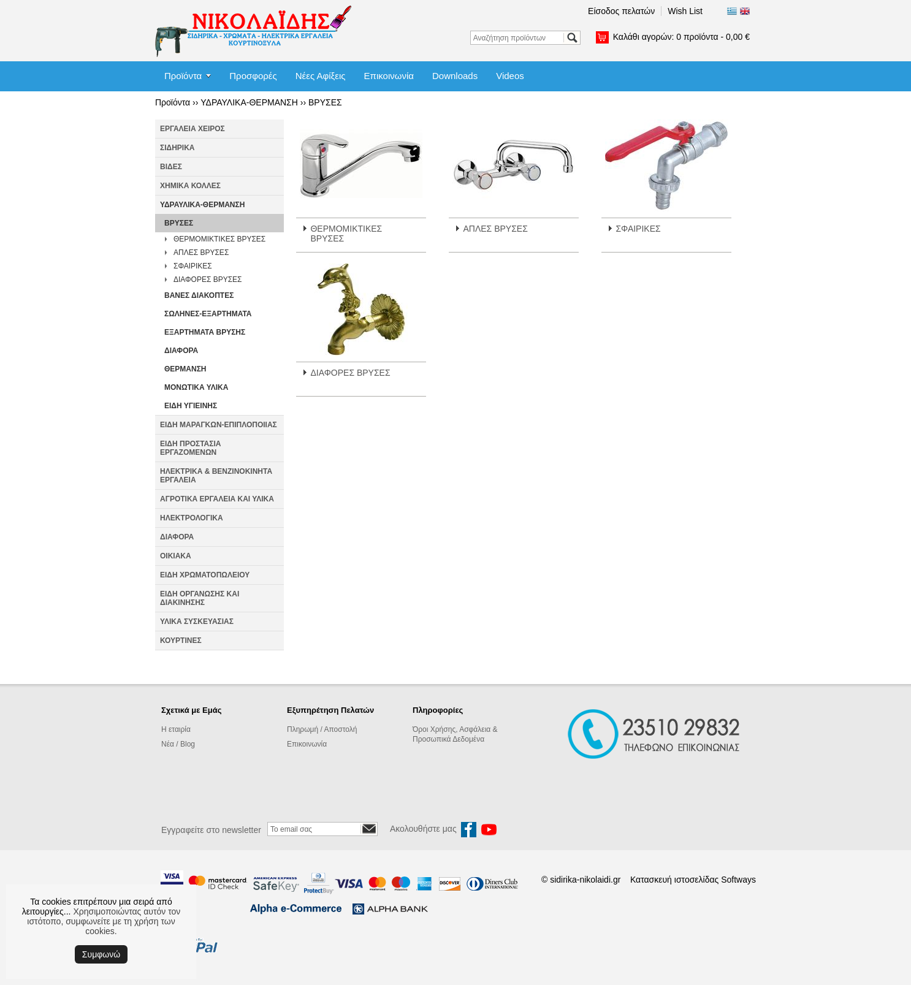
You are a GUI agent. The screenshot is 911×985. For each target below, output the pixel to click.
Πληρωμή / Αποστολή (322, 729)
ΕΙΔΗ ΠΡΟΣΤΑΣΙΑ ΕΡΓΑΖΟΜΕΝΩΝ (190, 448)
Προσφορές (252, 75)
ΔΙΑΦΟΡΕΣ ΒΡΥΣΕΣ (207, 279)
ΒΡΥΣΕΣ (325, 102)
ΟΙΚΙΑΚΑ (175, 556)
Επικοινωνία (389, 75)
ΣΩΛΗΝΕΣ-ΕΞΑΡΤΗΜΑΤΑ (208, 314)
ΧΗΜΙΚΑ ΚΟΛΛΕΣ (190, 185)
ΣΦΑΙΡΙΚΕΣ (192, 266)
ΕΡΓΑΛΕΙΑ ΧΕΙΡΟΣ (192, 128)
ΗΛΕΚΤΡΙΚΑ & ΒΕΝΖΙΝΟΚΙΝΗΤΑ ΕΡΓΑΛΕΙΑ (216, 475)
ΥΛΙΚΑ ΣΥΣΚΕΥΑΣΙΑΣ (197, 621)
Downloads (455, 75)
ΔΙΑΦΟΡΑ (181, 350)
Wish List (685, 11)
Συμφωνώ (101, 954)
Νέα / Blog (178, 744)
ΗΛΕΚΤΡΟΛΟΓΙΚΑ (191, 518)
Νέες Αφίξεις (320, 75)
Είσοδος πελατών (621, 11)
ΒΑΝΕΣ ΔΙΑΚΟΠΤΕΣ (199, 295)
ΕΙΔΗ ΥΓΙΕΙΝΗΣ (190, 405)
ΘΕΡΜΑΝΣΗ (185, 369)
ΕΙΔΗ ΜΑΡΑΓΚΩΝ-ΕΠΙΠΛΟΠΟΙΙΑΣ (218, 424)
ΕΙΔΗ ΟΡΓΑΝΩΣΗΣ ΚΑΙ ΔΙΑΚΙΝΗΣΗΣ (199, 598)
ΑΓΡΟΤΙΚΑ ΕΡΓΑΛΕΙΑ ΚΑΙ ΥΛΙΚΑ (217, 499)
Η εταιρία (176, 729)
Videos (510, 75)
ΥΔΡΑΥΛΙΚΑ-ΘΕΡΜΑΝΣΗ (249, 102)
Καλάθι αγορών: (681, 37)
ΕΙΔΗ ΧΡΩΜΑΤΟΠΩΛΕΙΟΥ (205, 575)
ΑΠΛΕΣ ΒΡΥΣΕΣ (201, 252)
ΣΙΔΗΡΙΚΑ (177, 147)
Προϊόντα (183, 75)
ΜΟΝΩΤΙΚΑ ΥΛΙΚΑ (196, 387)
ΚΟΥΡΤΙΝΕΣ (181, 640)
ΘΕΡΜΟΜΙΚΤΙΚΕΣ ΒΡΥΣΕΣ (219, 239)
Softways (738, 879)
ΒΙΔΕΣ (171, 166)
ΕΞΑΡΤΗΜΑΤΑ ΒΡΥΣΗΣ (204, 332)
